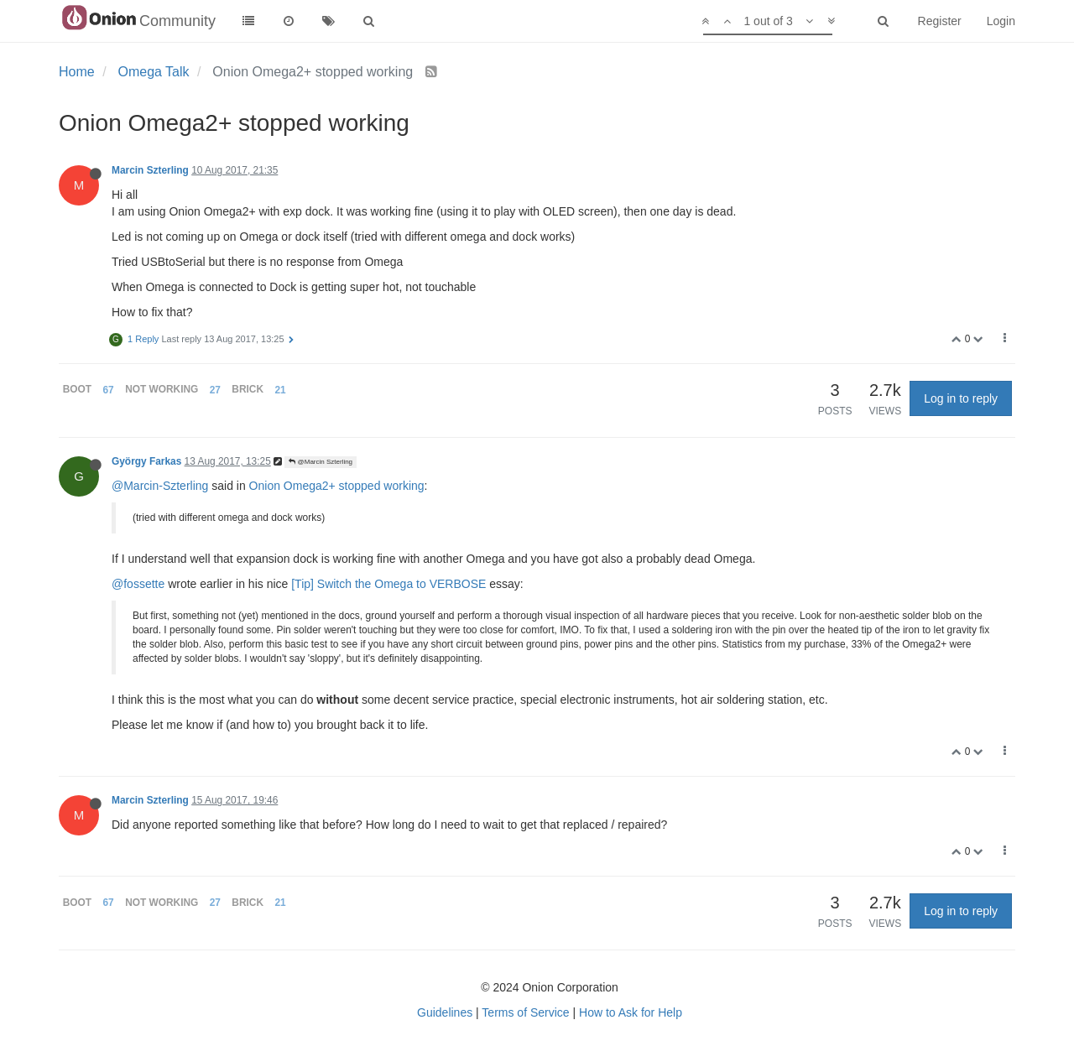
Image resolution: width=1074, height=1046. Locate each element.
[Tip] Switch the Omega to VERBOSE (388, 584)
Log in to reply (961, 398)
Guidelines (444, 1012)
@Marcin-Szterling (160, 485)
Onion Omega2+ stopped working (337, 485)
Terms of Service (525, 1012)
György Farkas (146, 461)
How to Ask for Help (630, 1012)
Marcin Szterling (150, 170)
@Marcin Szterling (320, 462)
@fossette (138, 584)
